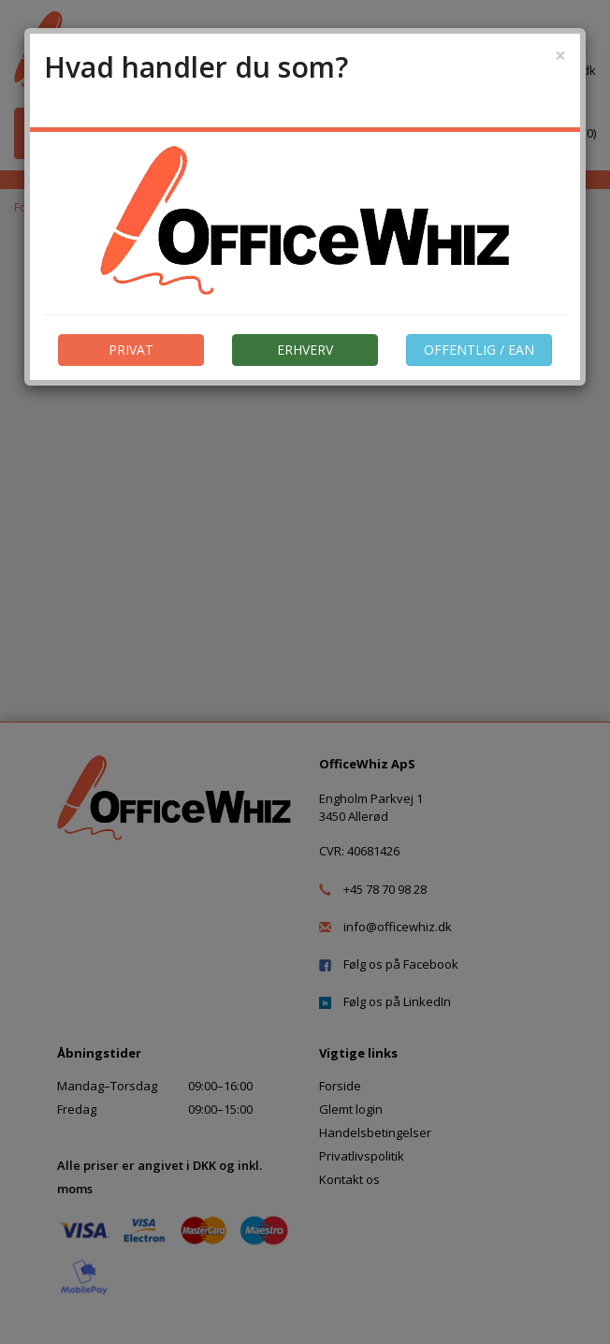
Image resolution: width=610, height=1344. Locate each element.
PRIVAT (131, 349)
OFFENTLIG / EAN (479, 349)
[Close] (560, 56)
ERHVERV (305, 349)
